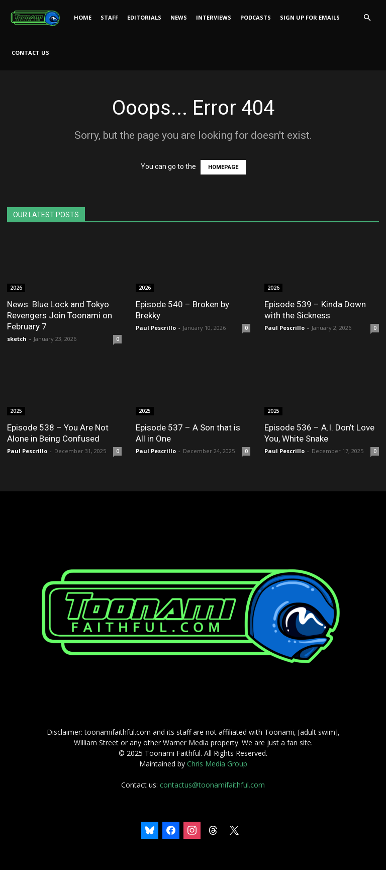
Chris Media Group (217, 763)
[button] (367, 18)
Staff (109, 17)
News (178, 17)
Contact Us (30, 52)
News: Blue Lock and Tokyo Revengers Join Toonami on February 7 (59, 315)
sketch (17, 338)
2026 (16, 287)
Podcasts (255, 17)
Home (82, 17)
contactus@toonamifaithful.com (212, 785)
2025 (16, 410)
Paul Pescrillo (156, 327)
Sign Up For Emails (310, 17)
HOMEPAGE (223, 167)
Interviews (213, 17)
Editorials (144, 17)
